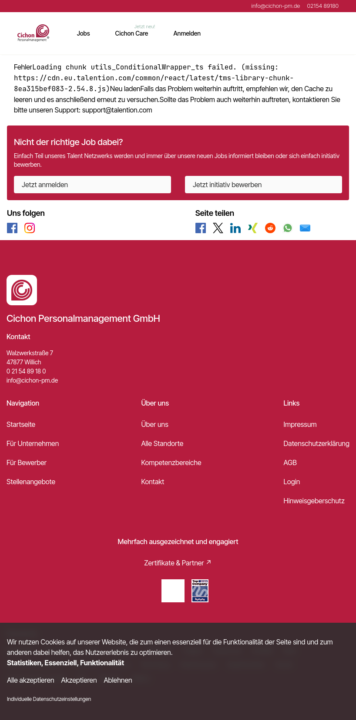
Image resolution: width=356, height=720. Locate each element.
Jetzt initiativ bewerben (227, 184)
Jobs (83, 33)
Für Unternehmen (33, 443)
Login (292, 481)
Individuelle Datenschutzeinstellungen (49, 699)
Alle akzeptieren (30, 680)
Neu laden (125, 88)
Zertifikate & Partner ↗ (178, 562)
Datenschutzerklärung (316, 443)
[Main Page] (33, 33)
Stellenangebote (31, 481)
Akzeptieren (79, 680)
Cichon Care (131, 33)
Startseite (21, 424)
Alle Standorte (162, 443)
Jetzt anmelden (45, 184)
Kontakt (152, 481)
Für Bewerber (27, 462)
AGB (290, 462)
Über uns (154, 424)
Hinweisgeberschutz (314, 500)
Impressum (300, 424)
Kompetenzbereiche (171, 462)
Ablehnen (118, 680)
